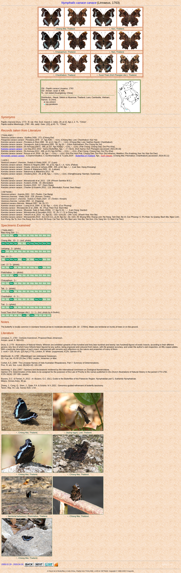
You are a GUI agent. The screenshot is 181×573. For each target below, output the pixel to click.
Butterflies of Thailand (85, 156)
